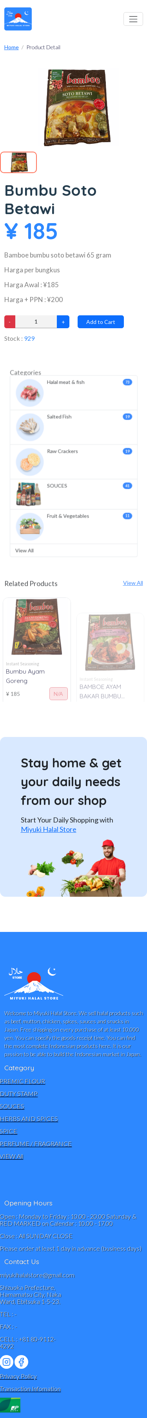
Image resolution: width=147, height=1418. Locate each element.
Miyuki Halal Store (48, 829)
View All (34, 531)
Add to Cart (100, 321)
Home (11, 47)
